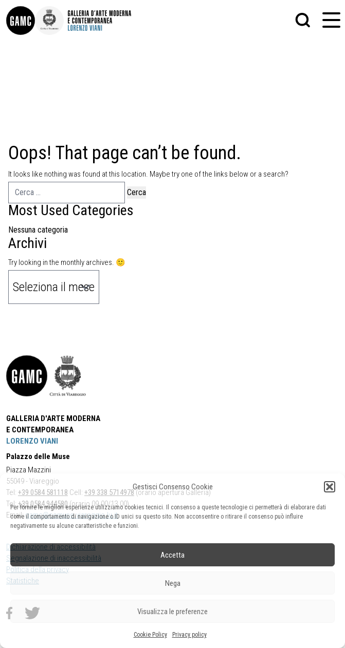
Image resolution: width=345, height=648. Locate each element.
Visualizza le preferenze (172, 611)
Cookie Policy (150, 634)
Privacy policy (189, 634)
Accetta (172, 555)
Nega (172, 583)
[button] (329, 487)
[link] (20, 20)
